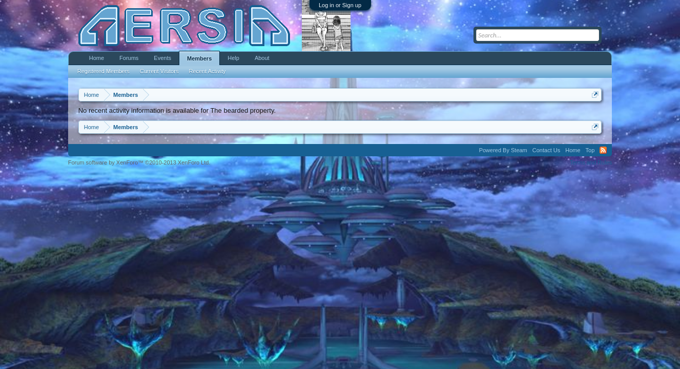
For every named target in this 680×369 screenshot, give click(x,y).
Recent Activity (207, 71)
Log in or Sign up (340, 5)
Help (233, 58)
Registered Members (103, 71)
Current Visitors (159, 71)
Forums (128, 58)
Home (96, 58)
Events (162, 58)
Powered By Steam (503, 150)
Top (590, 150)
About (262, 58)
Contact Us (546, 150)
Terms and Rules (591, 162)
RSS (603, 150)
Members (199, 58)
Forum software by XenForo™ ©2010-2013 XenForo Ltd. (139, 162)
